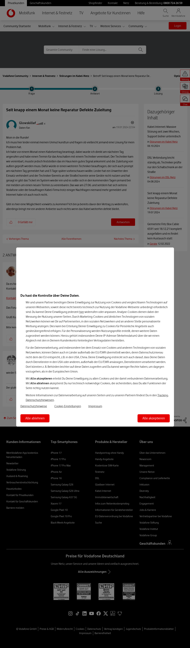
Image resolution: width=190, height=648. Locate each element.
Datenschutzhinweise (33, 406)
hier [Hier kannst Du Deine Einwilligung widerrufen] (81, 312)
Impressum (95, 406)
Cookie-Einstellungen (67, 406)
